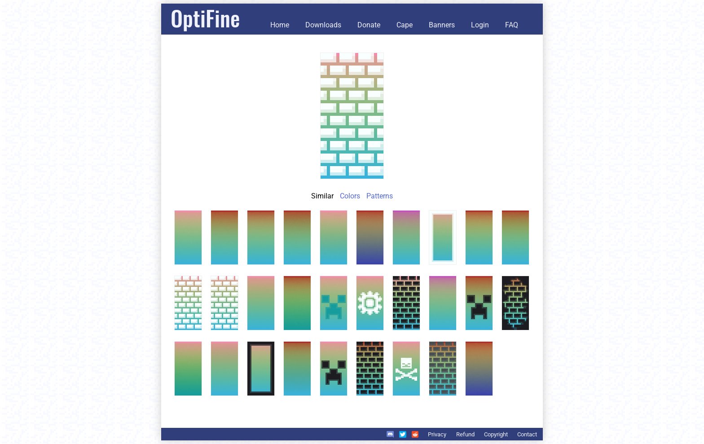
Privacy (437, 434)
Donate (368, 25)
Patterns (379, 196)
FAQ (511, 25)
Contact (527, 434)
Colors (350, 196)
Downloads (323, 25)
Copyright (496, 434)
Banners (442, 25)
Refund (465, 434)
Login (480, 25)
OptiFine (205, 18)
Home (279, 25)
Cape (404, 25)
